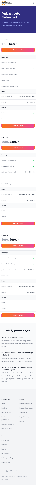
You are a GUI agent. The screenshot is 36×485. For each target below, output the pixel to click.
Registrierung (24, 417)
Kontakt (4, 445)
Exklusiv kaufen (18, 245)
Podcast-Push (6, 412)
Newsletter (5, 440)
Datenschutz (5, 462)
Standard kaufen (18, 50)
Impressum (5, 453)
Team (3, 404)
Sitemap (22, 421)
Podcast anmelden (25, 404)
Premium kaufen (18, 148)
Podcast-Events (6, 428)
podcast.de (11, 476)
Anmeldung (23, 412)
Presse (3, 449)
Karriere (4, 408)
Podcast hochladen (26, 408)
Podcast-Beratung (7, 424)
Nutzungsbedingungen (9, 458)
